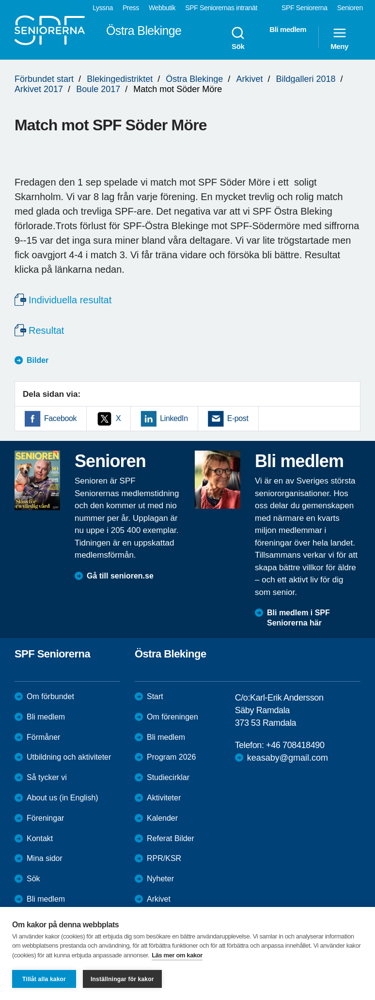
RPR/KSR (164, 858)
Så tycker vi (47, 777)
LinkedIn (174, 418)
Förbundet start (44, 79)
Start (155, 696)
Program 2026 (171, 757)
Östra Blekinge (194, 79)
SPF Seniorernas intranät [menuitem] (221, 8)
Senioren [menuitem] (350, 8)
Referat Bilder (170, 838)
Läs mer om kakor (177, 955)
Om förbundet (50, 696)
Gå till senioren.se (120, 576)
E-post (238, 418)
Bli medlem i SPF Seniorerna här (298, 618)
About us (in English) (62, 798)
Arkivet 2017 (39, 89)
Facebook (60, 418)
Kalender (162, 818)
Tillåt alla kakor (44, 979)
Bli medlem (46, 717)
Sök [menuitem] (238, 38)
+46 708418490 (295, 745)
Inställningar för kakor (122, 979)
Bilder (37, 360)
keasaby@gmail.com (287, 758)
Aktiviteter (164, 798)
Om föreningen (172, 717)
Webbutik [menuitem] (162, 8)
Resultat (46, 330)
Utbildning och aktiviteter (69, 757)
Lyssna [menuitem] (103, 8)
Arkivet (249, 79)
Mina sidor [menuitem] (44, 858)
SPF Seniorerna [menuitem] (304, 8)
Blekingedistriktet (120, 79)
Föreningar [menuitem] (45, 818)
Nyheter (160, 879)
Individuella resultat (70, 300)
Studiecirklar (168, 777)
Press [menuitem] (131, 8)
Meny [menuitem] (339, 38)
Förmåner (43, 737)
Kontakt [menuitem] (40, 838)
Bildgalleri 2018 (305, 79)
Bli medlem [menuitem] (287, 29)
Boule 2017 (98, 89)
